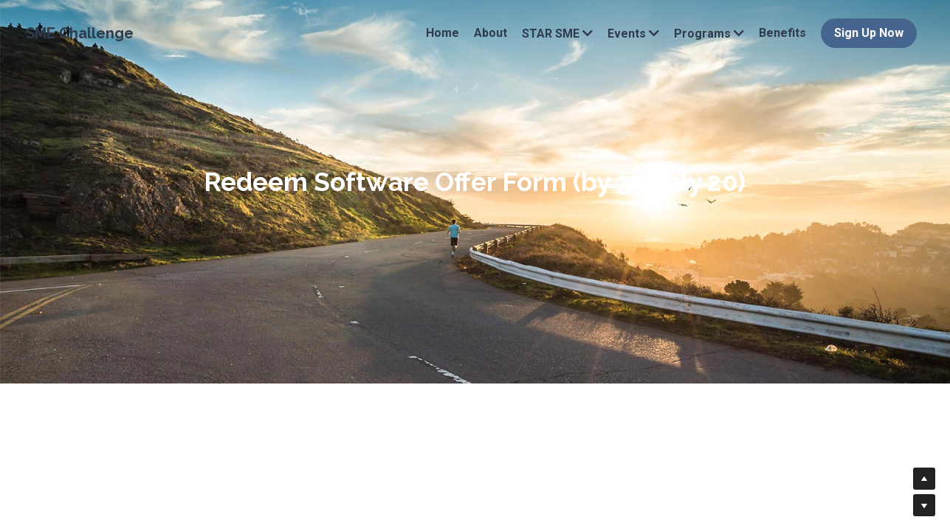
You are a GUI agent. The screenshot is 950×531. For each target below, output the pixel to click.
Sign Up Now (868, 33)
